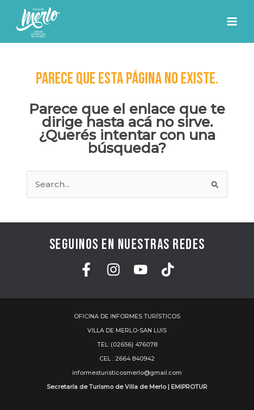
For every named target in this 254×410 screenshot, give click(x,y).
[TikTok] (168, 269)
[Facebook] (86, 269)
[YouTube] (141, 269)
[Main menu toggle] (231, 21)
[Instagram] (113, 269)
